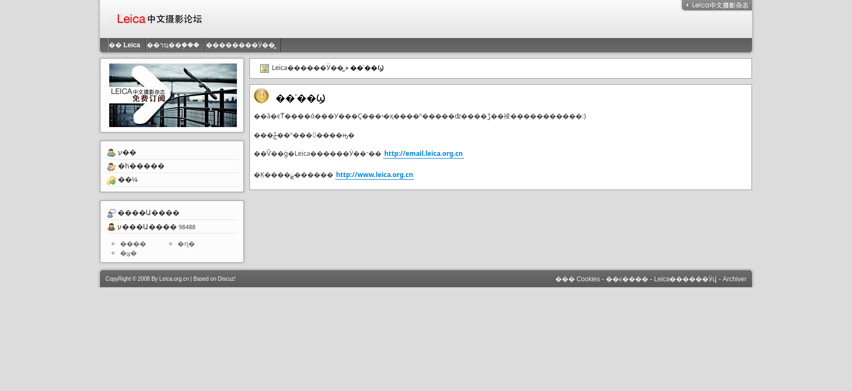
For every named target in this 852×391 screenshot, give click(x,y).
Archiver (735, 279)
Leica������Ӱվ (685, 279)
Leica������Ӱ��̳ (307, 67)
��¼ (128, 179)
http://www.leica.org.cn (375, 174)
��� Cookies (577, 279)
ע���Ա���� (147, 226)
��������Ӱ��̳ (243, 45)
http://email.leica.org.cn (423, 153)
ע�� (127, 152)
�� (127, 45)
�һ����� (141, 166)
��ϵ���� (627, 279)
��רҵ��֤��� (176, 45)
